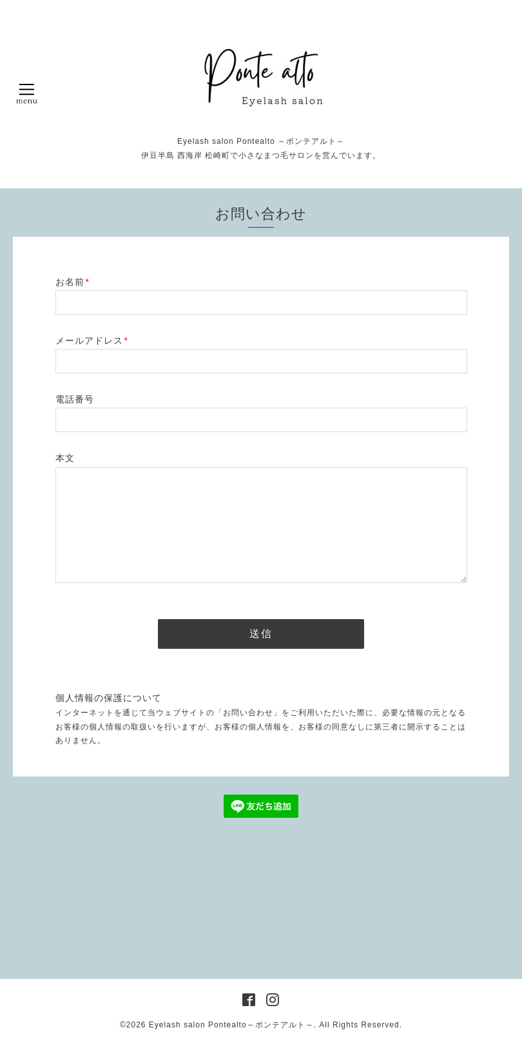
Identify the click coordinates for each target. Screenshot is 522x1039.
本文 (65, 458)
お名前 (72, 282)
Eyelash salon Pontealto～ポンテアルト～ (231, 1024)
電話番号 (74, 399)
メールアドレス (91, 340)
